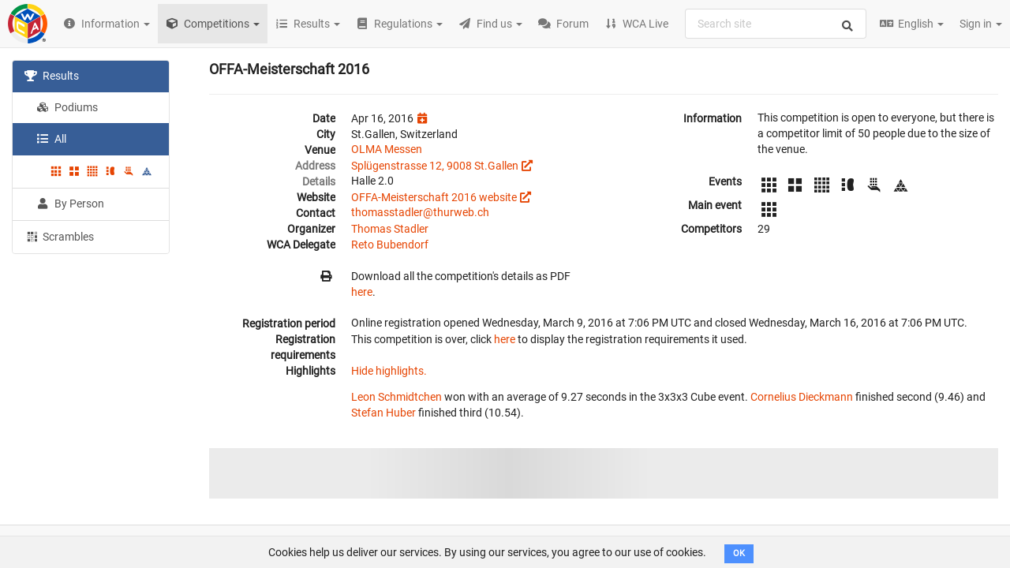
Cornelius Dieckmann (801, 396)
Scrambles (59, 236)
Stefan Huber (383, 412)
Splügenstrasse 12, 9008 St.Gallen (434, 165)
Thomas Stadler (389, 228)
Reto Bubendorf (389, 244)
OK (739, 553)
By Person (70, 203)
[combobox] (775, 24)
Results (51, 75)
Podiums (67, 107)
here (361, 292)
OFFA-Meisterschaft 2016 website (434, 197)
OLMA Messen (386, 149)
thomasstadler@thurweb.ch (420, 212)
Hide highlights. (389, 370)
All (51, 139)
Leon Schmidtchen (396, 396)
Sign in (981, 23)
